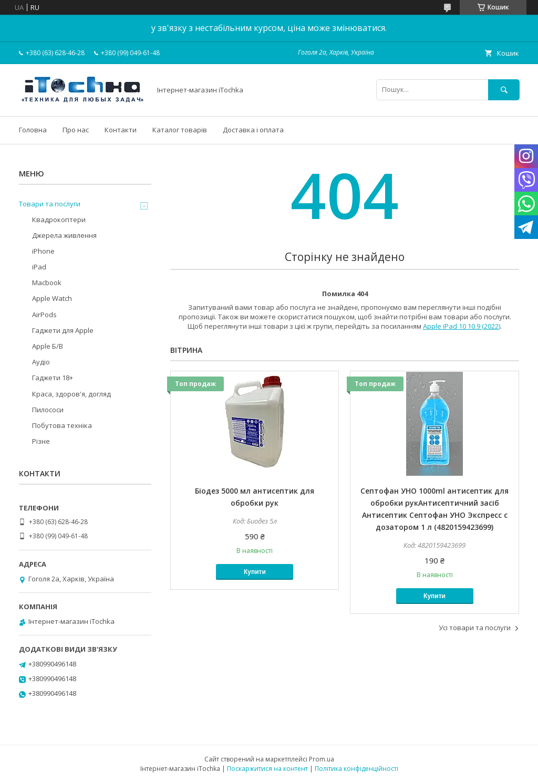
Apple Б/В (47, 346)
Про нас (76, 129)
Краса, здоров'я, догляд (71, 394)
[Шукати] (504, 89)
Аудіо (41, 362)
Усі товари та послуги (475, 627)
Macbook (46, 282)
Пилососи (48, 409)
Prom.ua (321, 759)
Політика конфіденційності (356, 768)
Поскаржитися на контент (267, 768)
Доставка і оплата (253, 129)
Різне (41, 441)
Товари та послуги (49, 203)
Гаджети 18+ (52, 377)
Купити (255, 572)
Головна (33, 129)
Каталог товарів (179, 129)
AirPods (44, 314)
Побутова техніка (62, 425)
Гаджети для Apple (63, 330)
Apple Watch (52, 298)
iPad (39, 267)
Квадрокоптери (59, 219)
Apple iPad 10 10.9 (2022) (461, 326)
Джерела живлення (64, 235)
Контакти (121, 129)
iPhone (43, 251)
